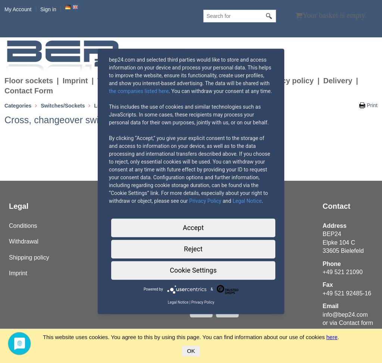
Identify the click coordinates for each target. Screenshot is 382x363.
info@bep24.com (345, 314)
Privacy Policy (205, 201)
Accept (193, 228)
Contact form (356, 323)
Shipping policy (29, 257)
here (332, 337)
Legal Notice (247, 201)
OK (191, 351)
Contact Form (28, 91)
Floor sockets (28, 81)
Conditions (23, 226)
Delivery (337, 81)
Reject (193, 249)
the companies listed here (139, 91)
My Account (17, 9)
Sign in (48, 9)
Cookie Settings (193, 270)
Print (372, 105)
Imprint (75, 81)
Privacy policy (288, 81)
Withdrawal (23, 241)
